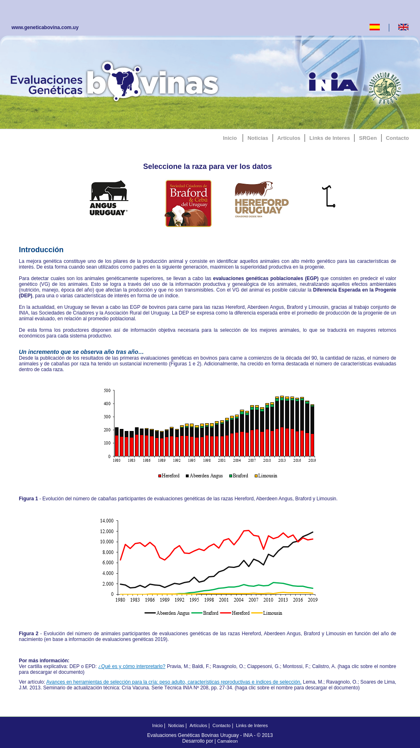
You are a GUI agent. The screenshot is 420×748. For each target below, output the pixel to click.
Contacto (397, 138)
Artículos (288, 138)
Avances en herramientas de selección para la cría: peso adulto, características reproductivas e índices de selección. (173, 682)
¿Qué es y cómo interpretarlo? (132, 666)
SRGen (368, 138)
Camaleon (227, 741)
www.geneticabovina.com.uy (45, 27)
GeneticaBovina (116, 80)
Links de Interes (329, 138)
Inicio (230, 138)
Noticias (257, 138)
